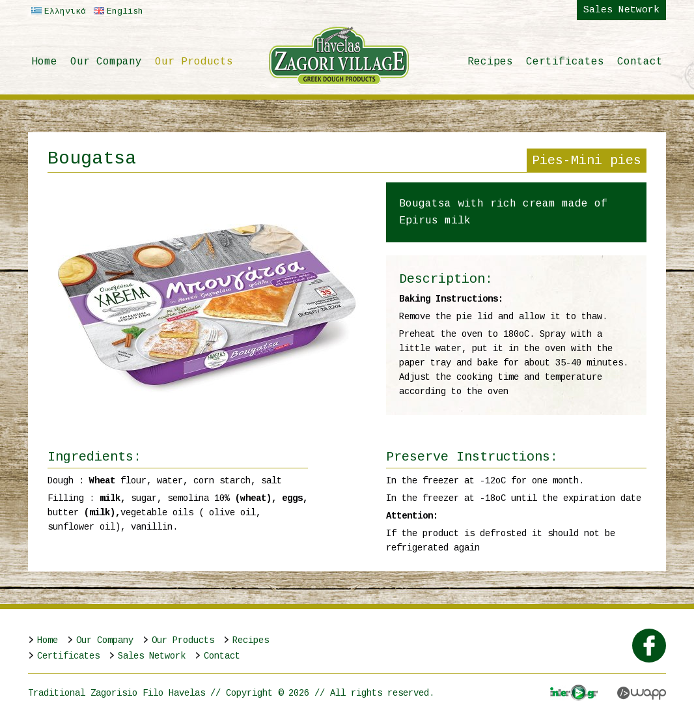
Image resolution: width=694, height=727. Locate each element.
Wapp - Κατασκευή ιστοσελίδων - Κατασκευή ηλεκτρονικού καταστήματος (641, 693)
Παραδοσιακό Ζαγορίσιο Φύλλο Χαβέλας (339, 55)
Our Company (106, 62)
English (116, 11)
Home (44, 62)
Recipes (490, 62)
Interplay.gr (574, 693)
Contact (640, 62)
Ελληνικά (57, 11)
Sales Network (621, 10)
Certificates (565, 62)
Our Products (194, 62)
